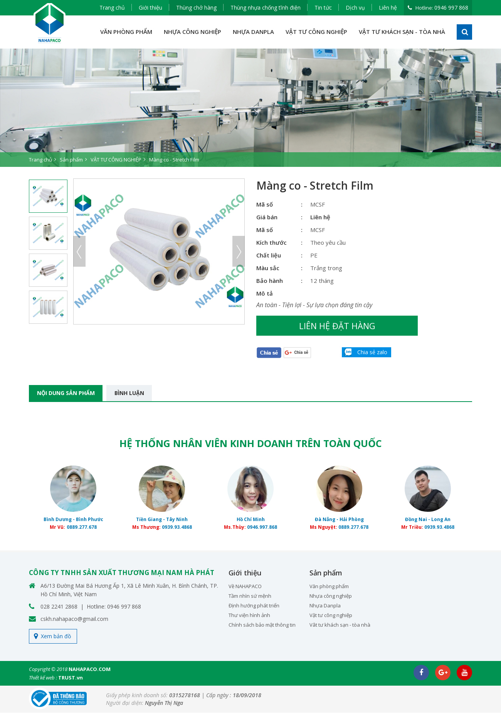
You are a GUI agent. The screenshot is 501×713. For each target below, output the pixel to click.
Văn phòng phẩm (329, 586)
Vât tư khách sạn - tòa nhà (339, 625)
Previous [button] (79, 251)
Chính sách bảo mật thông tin (262, 625)
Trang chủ (112, 7)
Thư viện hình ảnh (249, 615)
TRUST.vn (70, 677)
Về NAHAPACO (245, 586)
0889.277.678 (82, 527)
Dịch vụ (355, 7)
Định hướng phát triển (254, 605)
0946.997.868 (262, 527)
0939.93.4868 (177, 527)
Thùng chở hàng (196, 7)
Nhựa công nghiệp (330, 596)
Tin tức (323, 7)
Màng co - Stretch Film (174, 159)
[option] (250, 108)
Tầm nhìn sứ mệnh (250, 596)
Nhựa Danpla (325, 605)
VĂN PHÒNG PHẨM (126, 31)
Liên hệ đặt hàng (318, 325)
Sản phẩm (71, 159)
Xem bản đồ (56, 636)
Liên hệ (388, 7)
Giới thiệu (150, 7)
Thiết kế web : (43, 677)
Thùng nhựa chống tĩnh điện (265, 7)
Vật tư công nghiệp (330, 615)
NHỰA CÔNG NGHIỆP (192, 31)
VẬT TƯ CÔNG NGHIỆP (316, 31)
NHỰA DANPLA (253, 31)
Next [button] (238, 251)
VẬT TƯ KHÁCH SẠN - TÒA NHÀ (402, 31)
